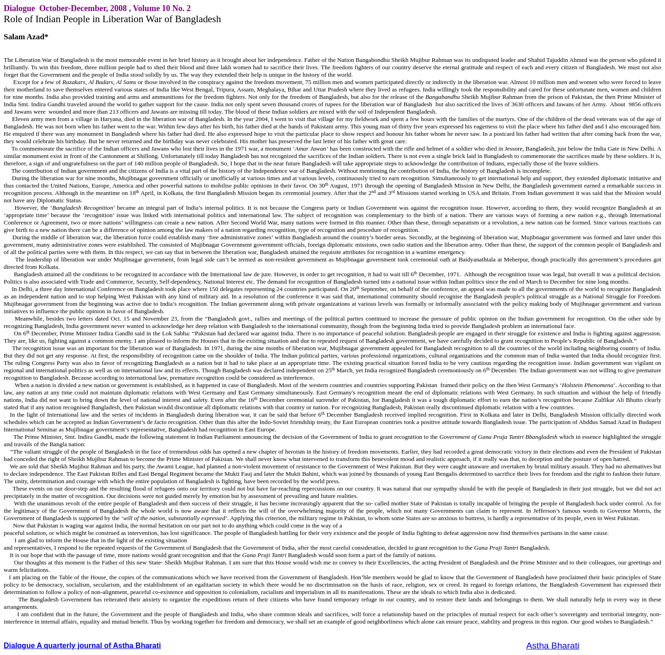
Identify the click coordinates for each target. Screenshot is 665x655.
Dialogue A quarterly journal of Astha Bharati (82, 645)
